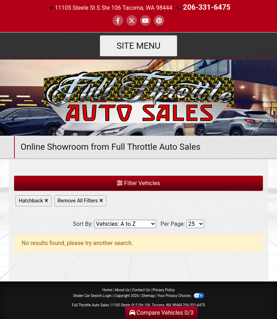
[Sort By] (125, 223)
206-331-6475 (206, 7)
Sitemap (148, 295)
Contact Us (141, 289)
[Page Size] (195, 223)
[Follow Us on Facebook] (118, 20)
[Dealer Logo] (139, 96)
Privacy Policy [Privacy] (164, 289)
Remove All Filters (80, 200)
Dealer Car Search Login (92, 295)
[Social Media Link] (159, 20)
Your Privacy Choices (180, 295)
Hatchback (33, 200)
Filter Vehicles (138, 182)
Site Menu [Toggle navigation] (138, 45)
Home (107, 289)
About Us (122, 289)
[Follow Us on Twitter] (131, 20)
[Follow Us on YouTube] (145, 20)
